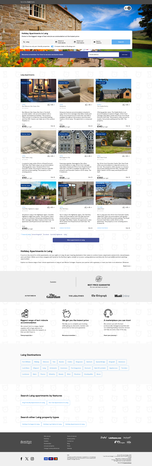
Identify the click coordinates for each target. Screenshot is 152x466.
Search (121, 42)
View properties (26, 335)
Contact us (70, 441)
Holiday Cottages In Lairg (31, 424)
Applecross (113, 368)
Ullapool (36, 368)
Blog (68, 443)
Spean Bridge (100, 362)
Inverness (63, 368)
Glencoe (46, 362)
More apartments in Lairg (76, 240)
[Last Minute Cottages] (26, 8)
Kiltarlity (52, 374)
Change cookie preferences (51, 448)
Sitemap (69, 448)
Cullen (70, 362)
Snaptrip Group (127, 462)
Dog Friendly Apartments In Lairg (33, 402)
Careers (46, 441)
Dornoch (88, 368)
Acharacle (53, 368)
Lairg (44, 368)
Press (68, 446)
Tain (54, 362)
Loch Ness (25, 368)
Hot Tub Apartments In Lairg (58, 402)
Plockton (77, 374)
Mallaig (36, 362)
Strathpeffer (88, 374)
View (52, 126)
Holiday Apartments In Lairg (75, 424)
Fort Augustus (76, 368)
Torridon (124, 368)
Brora (98, 374)
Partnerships (47, 443)
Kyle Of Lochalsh (100, 368)
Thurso (42, 374)
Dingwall (112, 362)
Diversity (46, 438)
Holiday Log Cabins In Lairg (52, 424)
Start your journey (110, 335)
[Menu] (127, 8)
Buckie (61, 362)
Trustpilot (53, 282)
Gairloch (89, 362)
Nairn (35, 374)
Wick (68, 374)
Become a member (69, 335)
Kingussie (79, 362)
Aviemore (121, 362)
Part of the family (28, 2)
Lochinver (25, 374)
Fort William (26, 362)
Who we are (47, 436)
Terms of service (71, 436)
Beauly (61, 374)
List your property (49, 446)
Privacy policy (71, 438)
